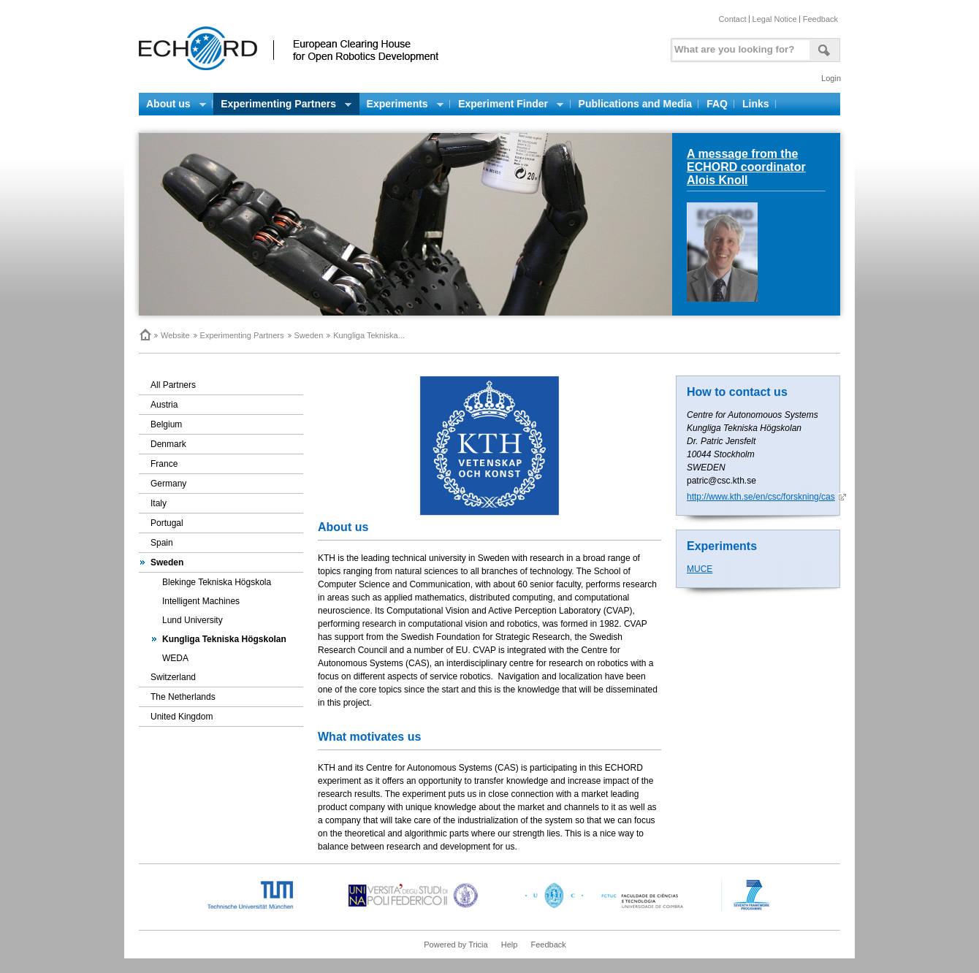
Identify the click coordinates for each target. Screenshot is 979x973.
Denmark (168, 444)
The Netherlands (183, 697)
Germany (168, 483)
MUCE (699, 569)
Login (831, 78)
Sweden (309, 335)
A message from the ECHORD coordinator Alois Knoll (746, 167)
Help (509, 944)
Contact (733, 19)
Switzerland (173, 677)
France (164, 464)
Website (175, 335)
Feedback (820, 19)
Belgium (166, 424)
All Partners (173, 385)
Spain (162, 543)
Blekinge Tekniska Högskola (216, 582)
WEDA (175, 658)
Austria (164, 405)
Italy (159, 503)
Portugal (167, 523)
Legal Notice (775, 19)
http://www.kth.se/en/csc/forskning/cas (761, 497)
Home (145, 334)
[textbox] (738, 46)
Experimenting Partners (242, 335)
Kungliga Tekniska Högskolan (224, 639)
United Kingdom (182, 716)
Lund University (192, 620)
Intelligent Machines (201, 601)
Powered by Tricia (455, 944)
